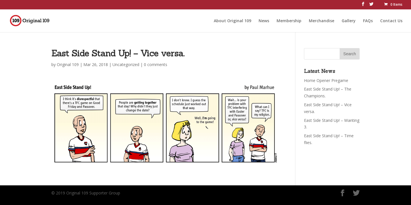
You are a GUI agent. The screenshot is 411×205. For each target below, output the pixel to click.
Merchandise (321, 20)
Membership (289, 20)
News (264, 20)
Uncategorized (125, 64)
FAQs (368, 20)
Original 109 (68, 64)
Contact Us (391, 20)
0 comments (155, 64)
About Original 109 (232, 20)
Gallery (349, 20)
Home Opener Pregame (326, 80)
